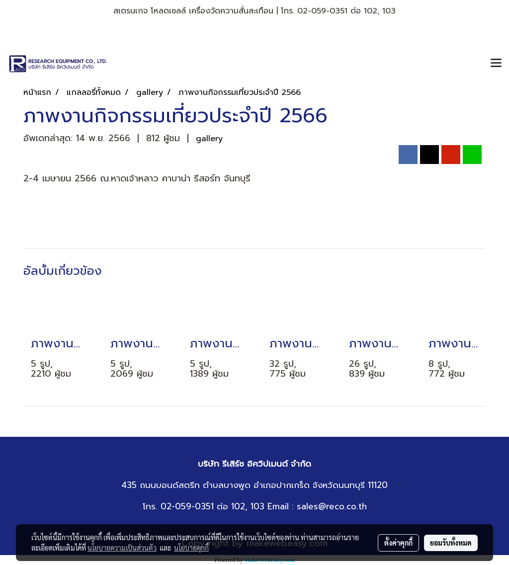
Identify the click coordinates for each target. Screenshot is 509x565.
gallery (209, 139)
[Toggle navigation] (496, 64)
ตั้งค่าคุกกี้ (398, 542)
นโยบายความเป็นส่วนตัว (122, 547)
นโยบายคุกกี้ (191, 547)
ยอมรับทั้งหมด (451, 542)
